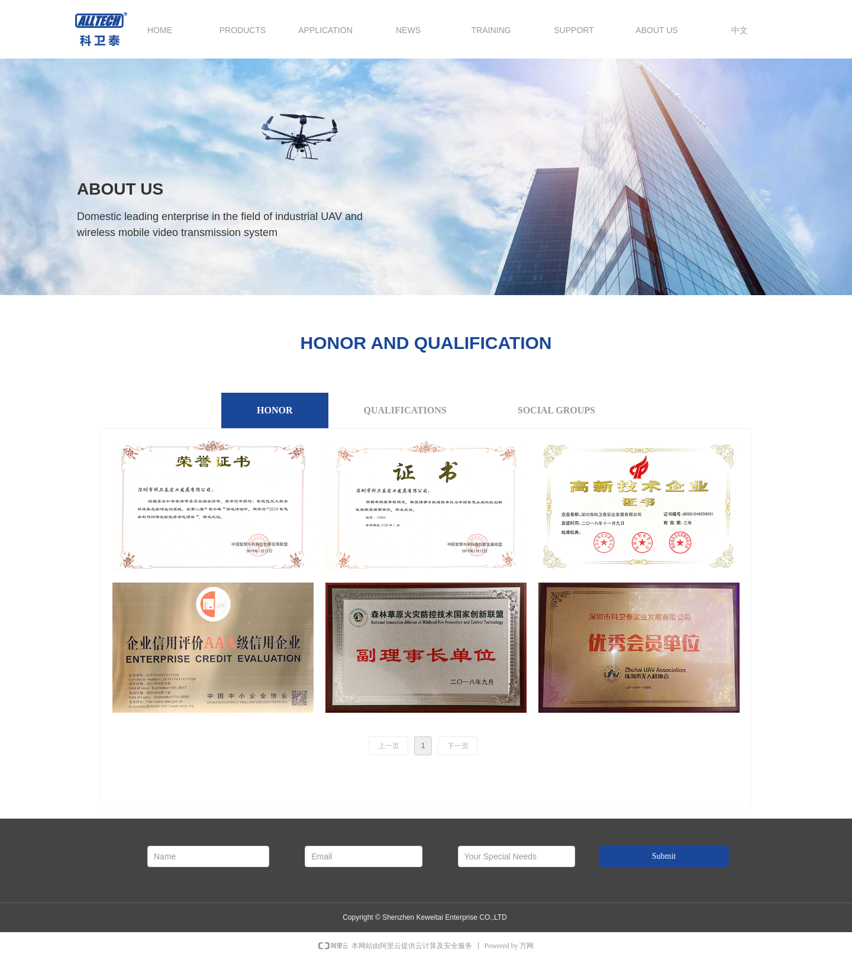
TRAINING (491, 30)
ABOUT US (656, 30)
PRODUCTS (243, 30)
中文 (739, 30)
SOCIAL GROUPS (556, 410)
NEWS (408, 30)
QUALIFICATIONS (405, 410)
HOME (159, 30)
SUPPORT (573, 30)
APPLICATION (325, 30)
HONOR (274, 410)
